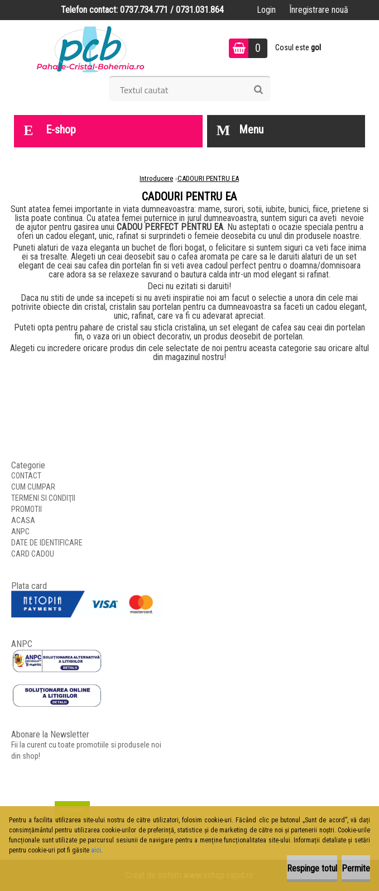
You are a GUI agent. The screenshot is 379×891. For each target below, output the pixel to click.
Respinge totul (312, 868)
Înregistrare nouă (318, 9)
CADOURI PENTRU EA (208, 178)
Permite (356, 868)
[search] (258, 89)
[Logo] (90, 48)
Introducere (156, 178)
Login (266, 9)
